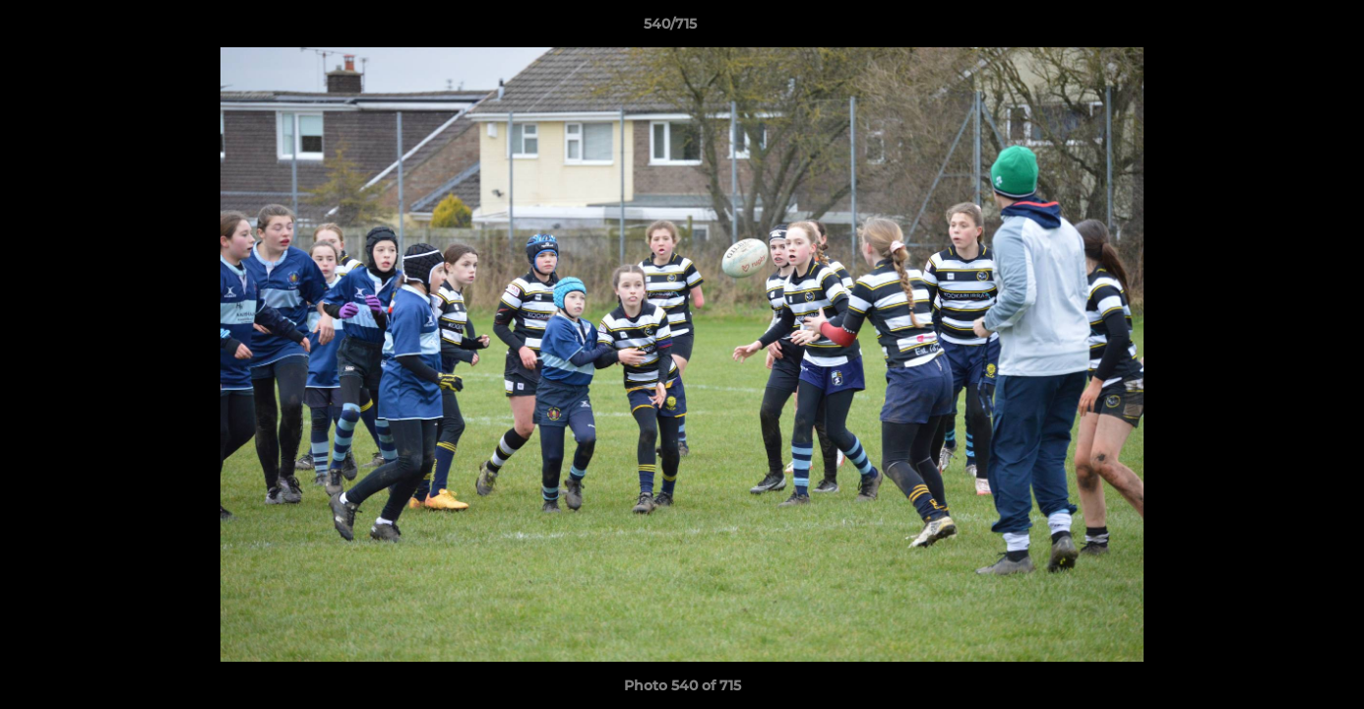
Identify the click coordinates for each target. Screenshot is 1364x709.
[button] (1281, 28)
